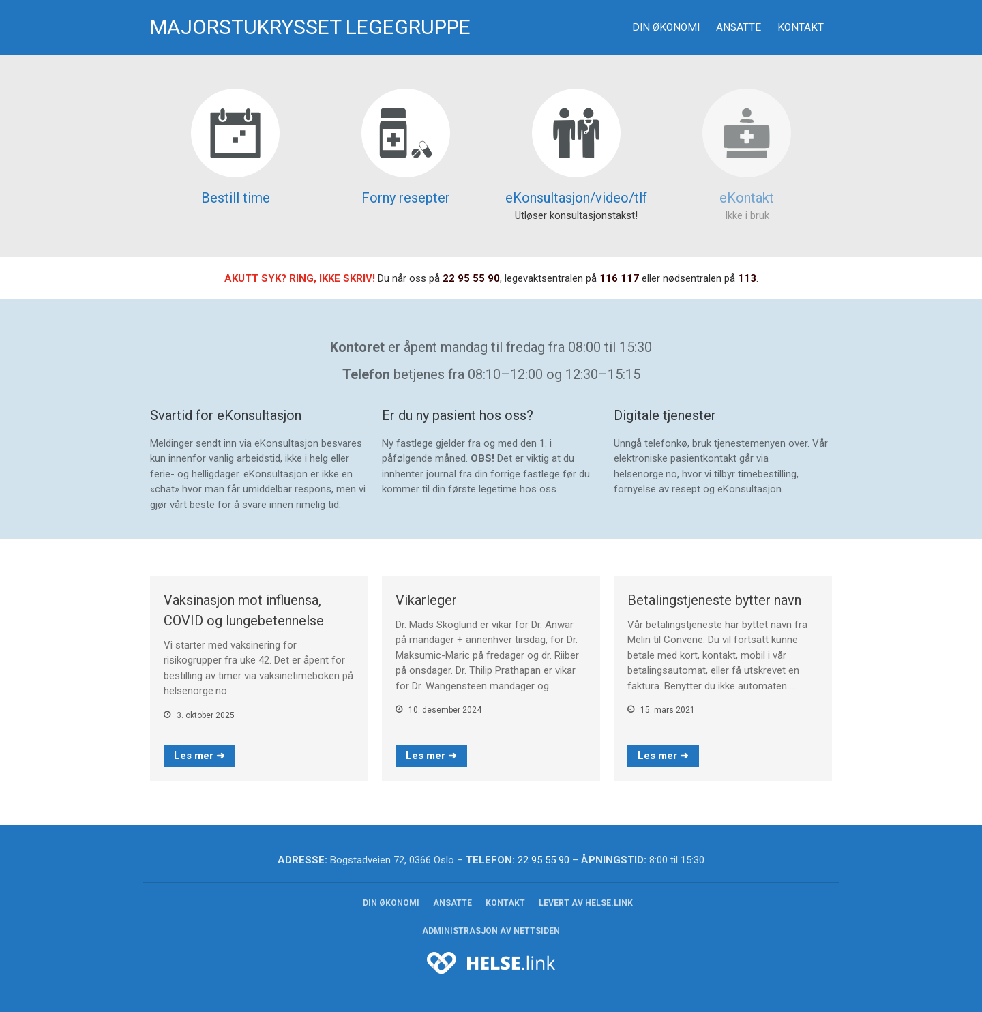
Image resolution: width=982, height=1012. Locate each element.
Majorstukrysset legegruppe (310, 27)
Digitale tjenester (665, 415)
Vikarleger (426, 600)
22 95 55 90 (471, 278)
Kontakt (800, 27)
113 (747, 278)
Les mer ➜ (199, 755)
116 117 (619, 278)
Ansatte (738, 27)
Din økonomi (666, 27)
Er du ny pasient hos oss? (457, 415)
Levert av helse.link (586, 903)
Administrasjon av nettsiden (491, 931)
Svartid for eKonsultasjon (225, 415)
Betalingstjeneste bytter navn (714, 600)
